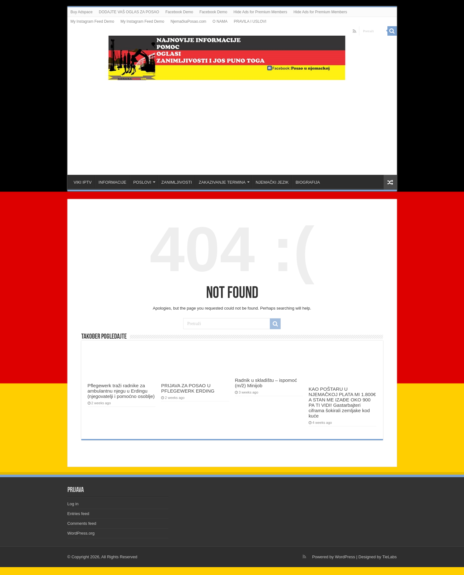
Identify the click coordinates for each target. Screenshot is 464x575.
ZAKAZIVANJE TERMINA (222, 182)
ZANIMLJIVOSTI (176, 182)
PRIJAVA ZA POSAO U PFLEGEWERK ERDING (187, 388)
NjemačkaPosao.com (188, 21)
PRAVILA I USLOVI (250, 21)
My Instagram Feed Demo (92, 21)
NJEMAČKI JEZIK (272, 182)
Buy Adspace (82, 12)
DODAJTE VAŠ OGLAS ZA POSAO (129, 12)
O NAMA (219, 21)
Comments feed (81, 523)
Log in (72, 503)
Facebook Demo (179, 12)
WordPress (345, 556)
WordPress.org (81, 533)
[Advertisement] (232, 124)
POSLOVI (142, 182)
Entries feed (78, 513)
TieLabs (389, 556)
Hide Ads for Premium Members (260, 12)
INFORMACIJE (112, 182)
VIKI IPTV (83, 182)
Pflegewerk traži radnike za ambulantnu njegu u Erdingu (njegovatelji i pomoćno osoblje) (121, 391)
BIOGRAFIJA (308, 182)
